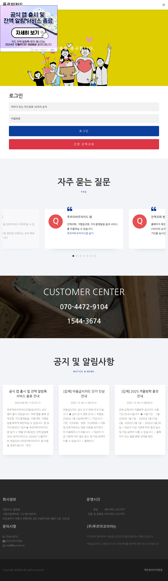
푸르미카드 (13, 5)
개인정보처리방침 (153, 570)
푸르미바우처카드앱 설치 (80, 235)
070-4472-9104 (84, 307)
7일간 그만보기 (40, 50)
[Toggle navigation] (162, 5)
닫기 (53, 50)
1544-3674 (84, 321)
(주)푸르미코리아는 (101, 526)
